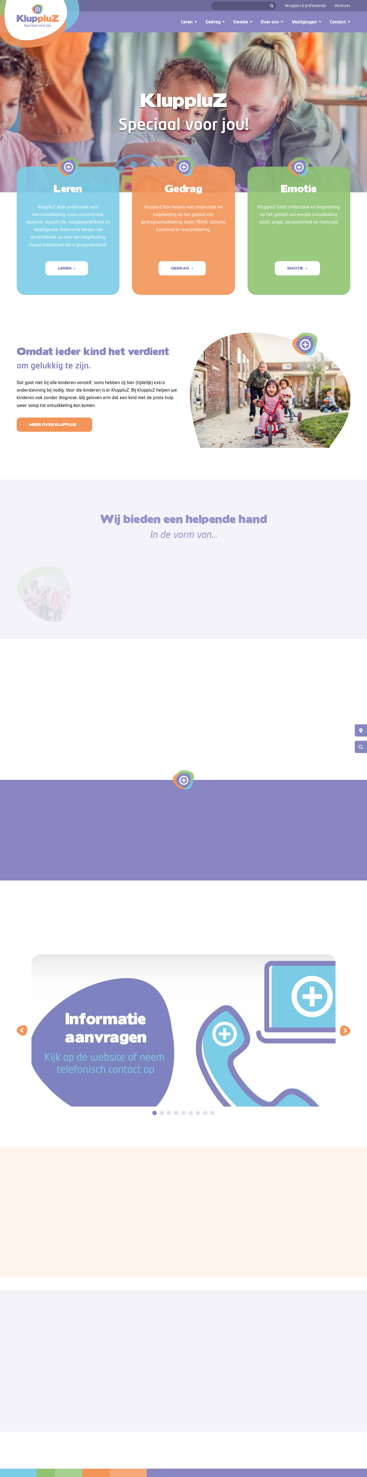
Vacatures (342, 5)
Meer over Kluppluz (52, 441)
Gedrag (180, 273)
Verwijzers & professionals (305, 5)
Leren (65, 268)
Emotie (295, 284)
